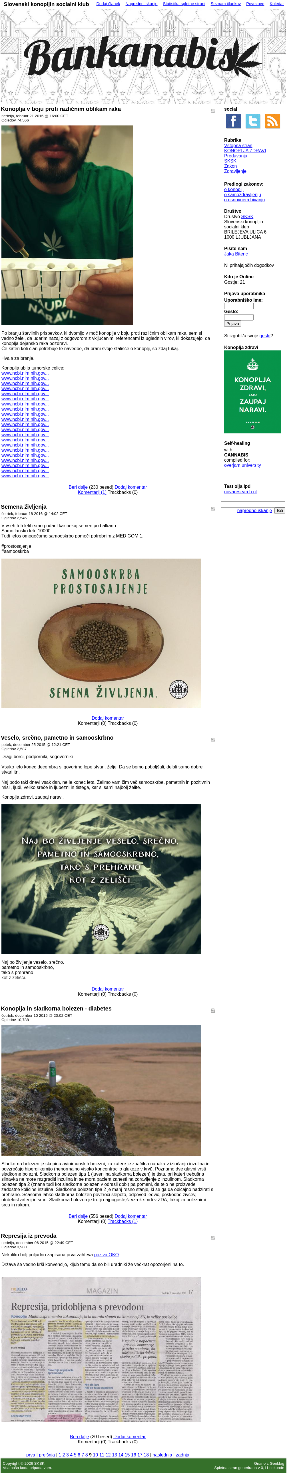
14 (120, 1454)
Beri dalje (78, 487)
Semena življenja (24, 507)
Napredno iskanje (142, 3)
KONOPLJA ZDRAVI (245, 150)
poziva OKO (106, 1254)
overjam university (242, 465)
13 (114, 1454)
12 (108, 1454)
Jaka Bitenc (236, 253)
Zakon (230, 166)
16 (133, 1454)
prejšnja (47, 1454)
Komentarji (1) (92, 492)
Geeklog (277, 1463)
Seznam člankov (226, 3)
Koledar (277, 3)
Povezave (255, 3)
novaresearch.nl (240, 491)
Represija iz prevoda (29, 1236)
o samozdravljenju (242, 194)
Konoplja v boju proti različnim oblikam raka (61, 109)
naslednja (162, 1454)
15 (127, 1454)
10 (95, 1454)
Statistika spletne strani (184, 3)
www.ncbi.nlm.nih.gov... (25, 373)
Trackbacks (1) (123, 1221)
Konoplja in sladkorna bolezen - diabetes (56, 1008)
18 (146, 1454)
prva (30, 1454)
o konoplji (234, 189)
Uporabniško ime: (243, 300)
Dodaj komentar (131, 487)
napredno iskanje (254, 510)
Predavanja (235, 155)
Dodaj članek (108, 3)
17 (140, 1454)
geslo (265, 335)
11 (102, 1454)
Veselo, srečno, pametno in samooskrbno (57, 738)
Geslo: (231, 311)
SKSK (230, 161)
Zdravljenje (235, 171)
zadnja (182, 1454)
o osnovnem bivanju (244, 199)
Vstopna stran (238, 145)
